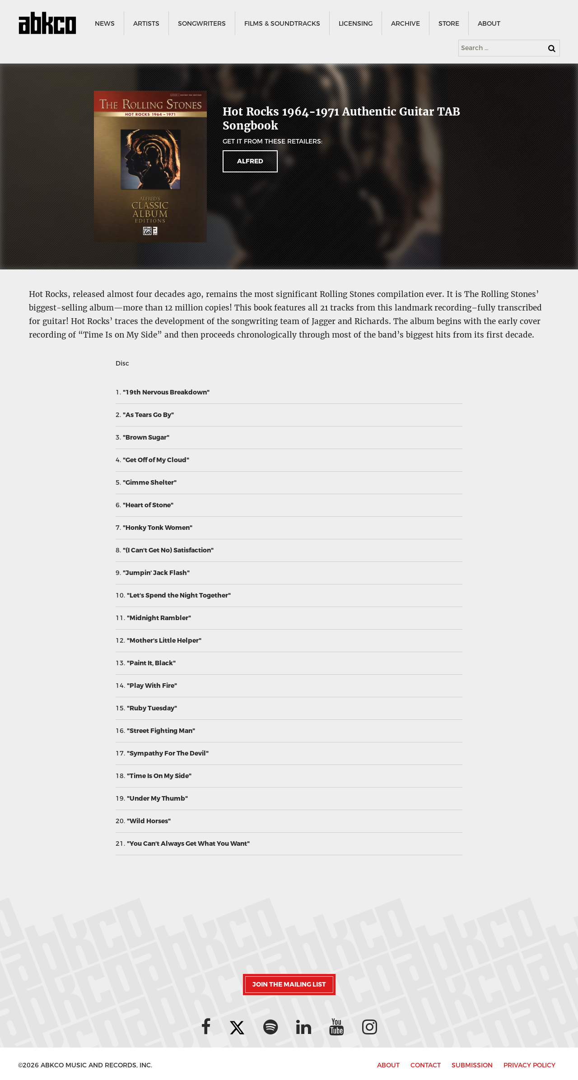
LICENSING (355, 23)
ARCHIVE (405, 23)
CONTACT (425, 1065)
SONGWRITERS (201, 23)
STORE (448, 23)
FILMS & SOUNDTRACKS (282, 23)
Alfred (250, 161)
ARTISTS (146, 23)
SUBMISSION (472, 1065)
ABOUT (488, 23)
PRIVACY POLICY (529, 1065)
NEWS (104, 23)
